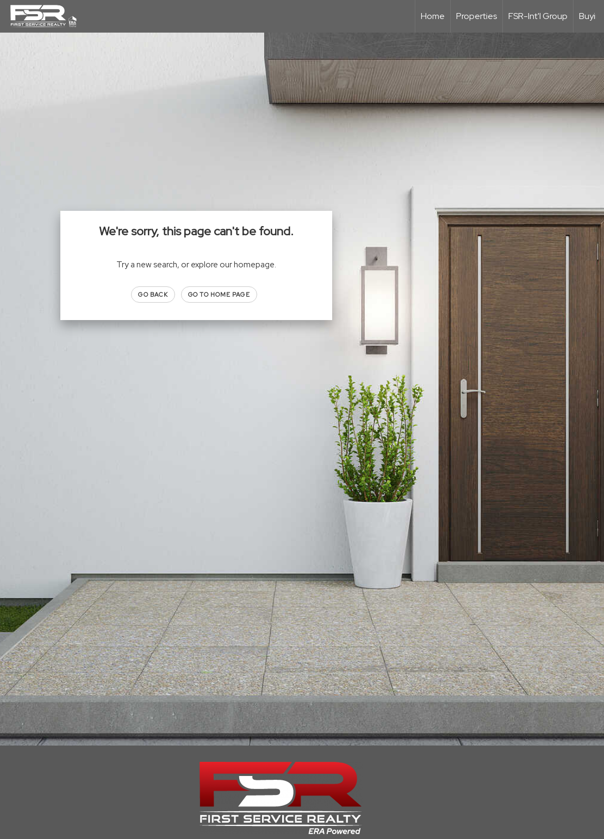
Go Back (153, 294)
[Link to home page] (49, 16)
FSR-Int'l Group (538, 16)
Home (433, 16)
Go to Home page (219, 294)
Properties (476, 16)
